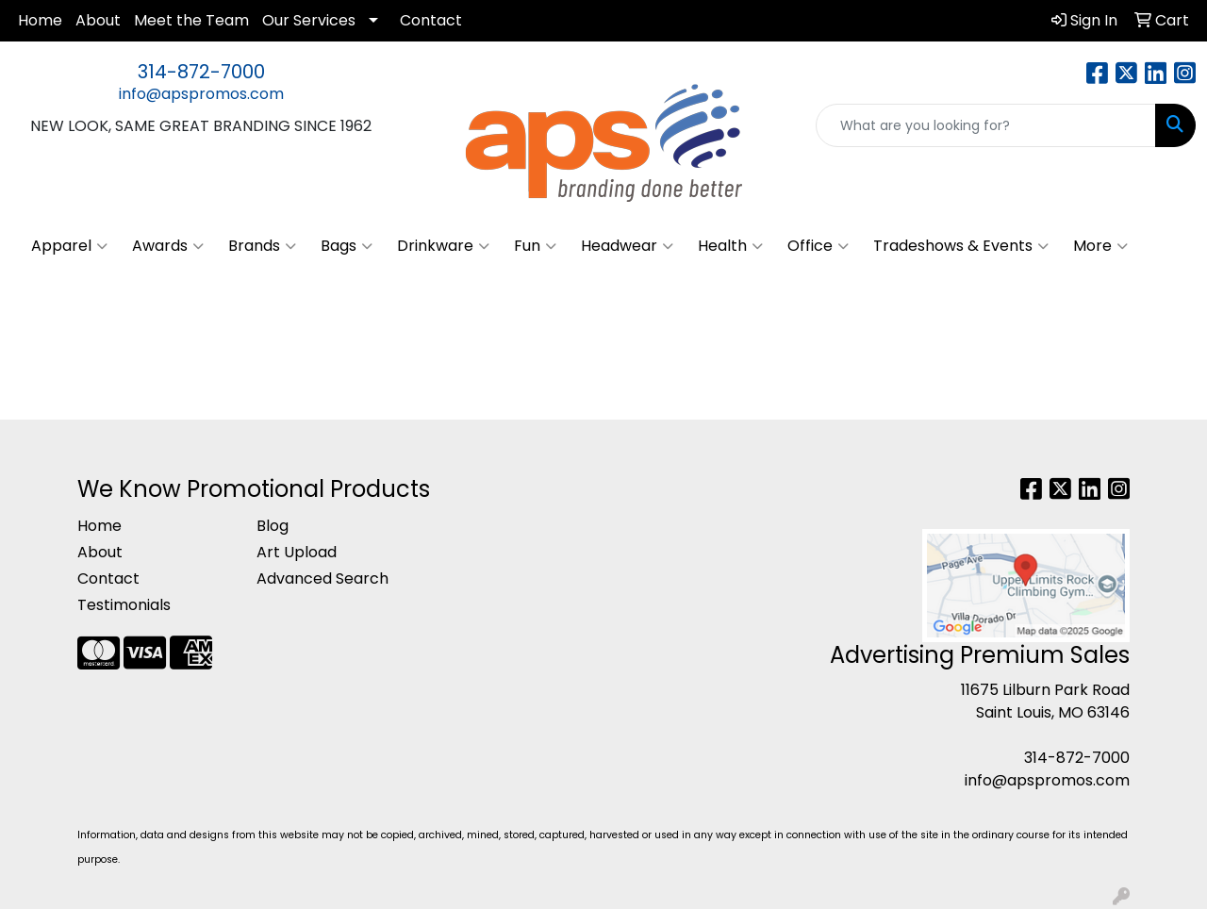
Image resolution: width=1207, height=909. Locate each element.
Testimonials (124, 605)
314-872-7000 (201, 71)
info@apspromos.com (201, 94)
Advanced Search (322, 578)
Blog (272, 526)
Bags (346, 246)
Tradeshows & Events (961, 246)
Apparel (69, 246)
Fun (535, 246)
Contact (431, 20)
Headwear (627, 246)
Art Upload (296, 552)
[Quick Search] (986, 125)
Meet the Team (191, 20)
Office (818, 246)
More (1100, 246)
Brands (262, 246)
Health (730, 246)
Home (40, 20)
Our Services (308, 20)
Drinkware (443, 246)
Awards (168, 246)
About (98, 20)
